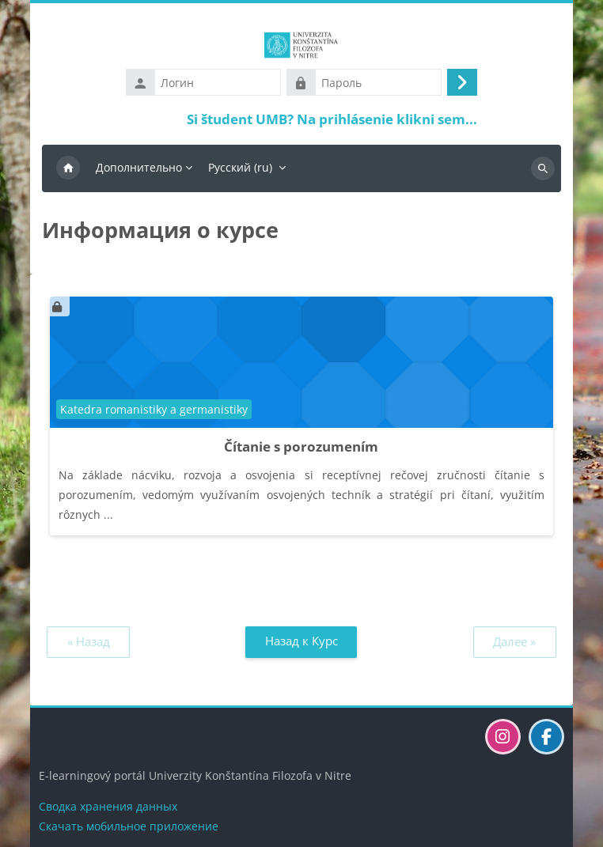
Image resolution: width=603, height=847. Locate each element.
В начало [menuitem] (68, 168)
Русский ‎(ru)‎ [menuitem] (240, 167)
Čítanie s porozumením (301, 446)
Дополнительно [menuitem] (139, 167)
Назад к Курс (301, 640)
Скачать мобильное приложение (128, 826)
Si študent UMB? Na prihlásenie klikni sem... (332, 119)
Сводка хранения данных (108, 806)
